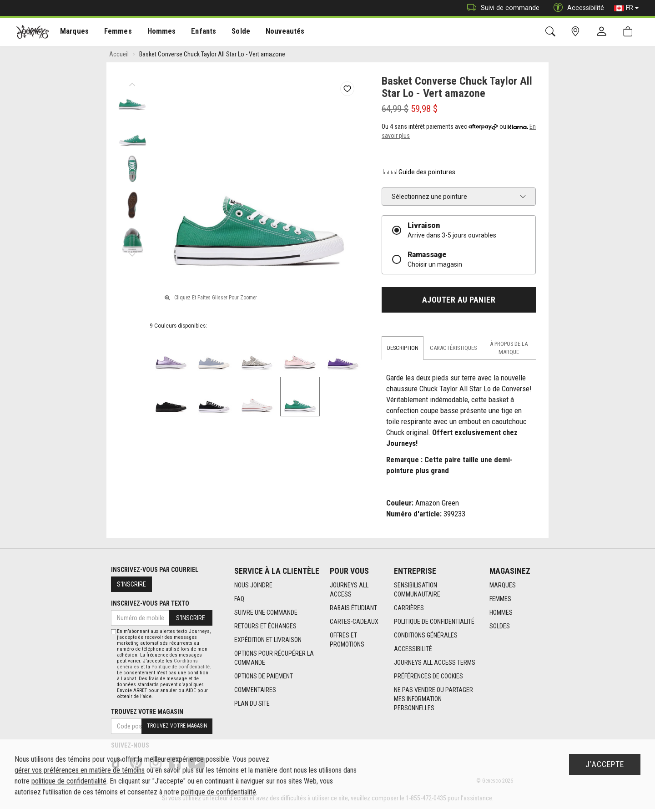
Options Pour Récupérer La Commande (274, 658)
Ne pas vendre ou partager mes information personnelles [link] (433, 699)
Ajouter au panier (459, 299)
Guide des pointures (418, 172)
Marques (73, 32)
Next (132, 252)
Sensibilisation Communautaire (417, 589)
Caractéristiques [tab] (453, 347)
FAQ (239, 598)
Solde (233, 32)
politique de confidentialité (68, 781)
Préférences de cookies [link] (428, 676)
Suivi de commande (501, 8)
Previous (132, 82)
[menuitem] (73, 32)
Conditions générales (426, 635)
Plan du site (252, 703)
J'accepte (604, 764)
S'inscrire (131, 584)
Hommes (156, 32)
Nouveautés (275, 32)
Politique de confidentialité (434, 621)
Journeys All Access (349, 589)
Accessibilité (413, 648)
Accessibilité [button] (576, 8)
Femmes (115, 32)
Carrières (409, 608)
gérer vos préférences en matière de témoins (80, 770)
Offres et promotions (347, 640)
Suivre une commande (265, 612)
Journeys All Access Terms (434, 662)
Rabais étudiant (353, 608)
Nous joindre (253, 585)
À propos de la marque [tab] (509, 347)
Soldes (499, 626)
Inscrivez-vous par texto (150, 603)
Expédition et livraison (268, 639)
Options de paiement (263, 676)
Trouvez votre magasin (147, 711)
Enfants (197, 32)
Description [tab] (402, 347)
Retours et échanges (265, 626)
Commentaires (255, 689)
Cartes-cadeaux (354, 621)
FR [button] (626, 8)
